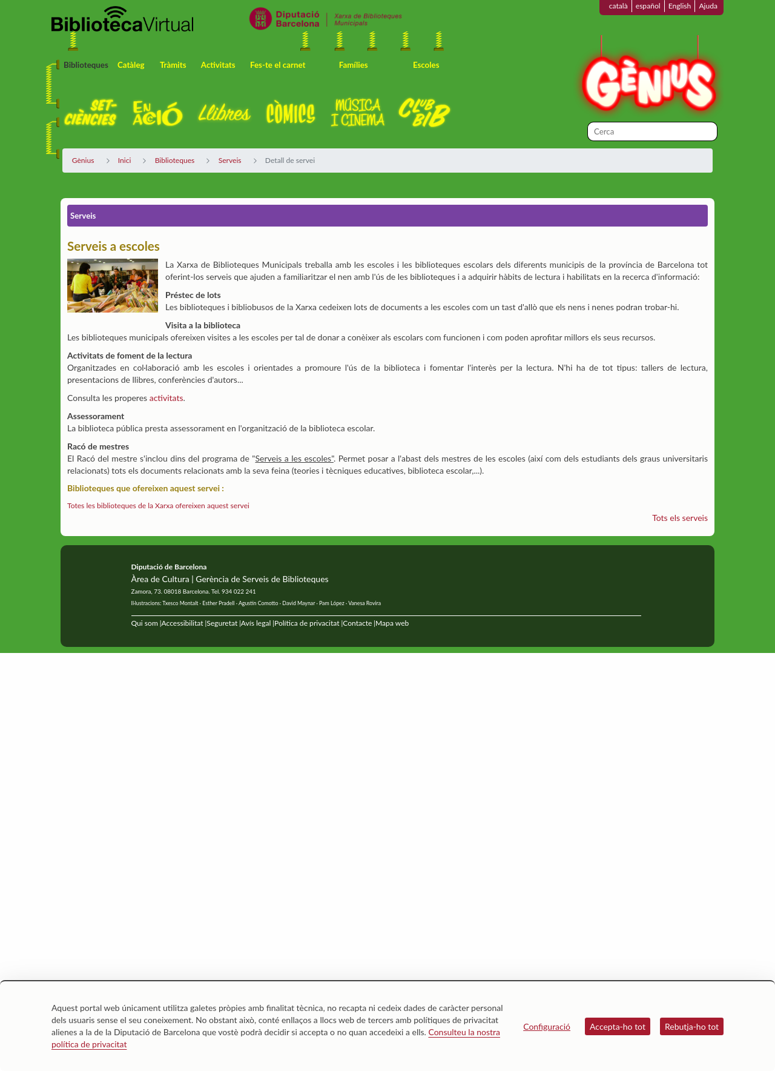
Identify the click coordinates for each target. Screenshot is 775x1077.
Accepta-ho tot (617, 1026)
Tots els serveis (680, 517)
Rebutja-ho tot (692, 1026)
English (679, 5)
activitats (166, 398)
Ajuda (708, 5)
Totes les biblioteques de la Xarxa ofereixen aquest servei (158, 505)
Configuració (546, 1026)
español (648, 5)
